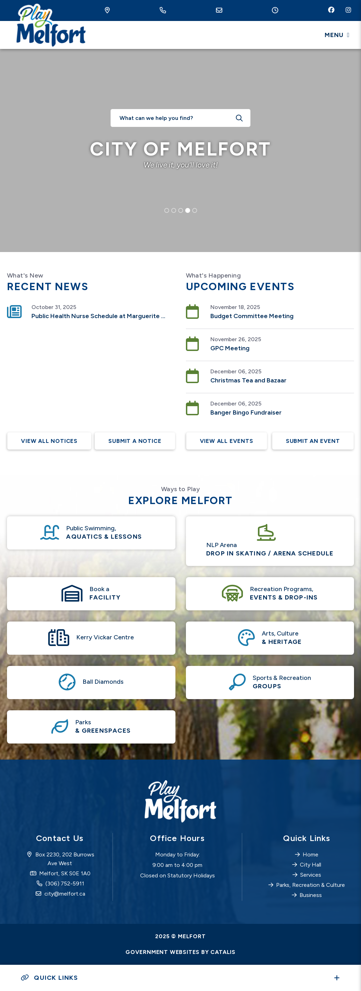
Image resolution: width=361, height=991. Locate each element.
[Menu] (337, 35)
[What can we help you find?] (181, 118)
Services (310, 874)
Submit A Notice (134, 441)
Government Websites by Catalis (180, 952)
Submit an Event (313, 441)
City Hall (310, 864)
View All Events (227, 441)
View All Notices (49, 441)
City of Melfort (50, 26)
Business (310, 895)
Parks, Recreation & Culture (310, 885)
